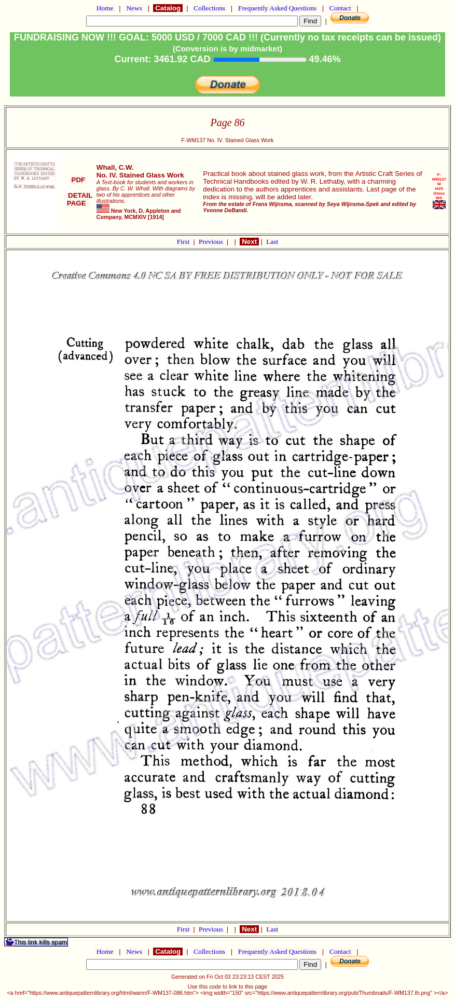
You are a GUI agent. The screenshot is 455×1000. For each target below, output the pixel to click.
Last (272, 241)
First (184, 241)
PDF (78, 180)
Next (249, 241)
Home (105, 8)
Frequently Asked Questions (278, 8)
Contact (340, 8)
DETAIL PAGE (78, 199)
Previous (212, 241)
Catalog (167, 8)
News (134, 8)
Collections (209, 8)
